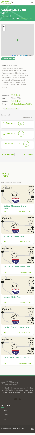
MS (10, 16)
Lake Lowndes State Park (16, 357)
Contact (4, 414)
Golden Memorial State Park (15, 207)
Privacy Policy (16, 428)
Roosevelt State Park (14, 236)
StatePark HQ (8, 428)
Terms (22, 428)
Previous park (8, 155)
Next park (28, 155)
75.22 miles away (25, 302)
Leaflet (14, 55)
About (4, 410)
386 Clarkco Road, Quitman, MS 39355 (21, 104)
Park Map (9, 123)
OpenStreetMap (23, 55)
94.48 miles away (25, 363)
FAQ (3, 419)
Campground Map (12, 143)
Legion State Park (12, 297)
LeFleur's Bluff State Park (16, 327)
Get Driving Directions (8, 59)
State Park (10, 109)
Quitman (17, 109)
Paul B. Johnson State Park (17, 266)
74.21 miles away (25, 272)
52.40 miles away (25, 211)
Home (14, 18)
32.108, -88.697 (15, 95)
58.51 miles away (25, 242)
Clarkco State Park (16, 101)
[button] (17, 40)
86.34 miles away (25, 333)
